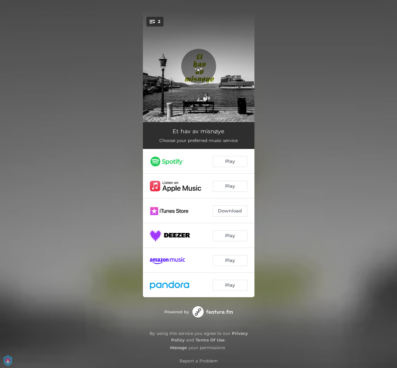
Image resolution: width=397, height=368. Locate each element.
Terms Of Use (210, 340)
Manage (178, 347)
